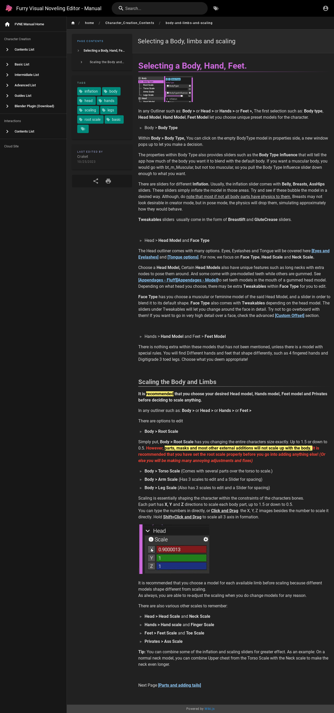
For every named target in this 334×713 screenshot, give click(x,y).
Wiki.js (209, 709)
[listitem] (102, 50)
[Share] (96, 181)
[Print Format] (108, 181)
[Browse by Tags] (216, 8)
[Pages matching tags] (83, 129)
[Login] (325, 8)
